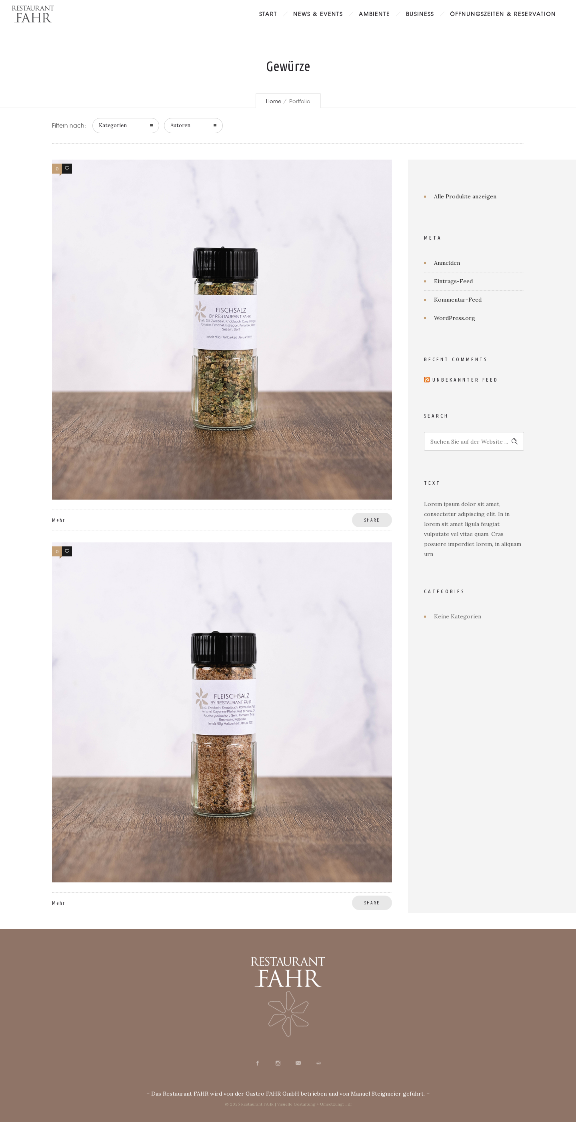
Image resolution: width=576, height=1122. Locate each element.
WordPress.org (454, 318)
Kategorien (113, 125)
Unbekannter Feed (465, 379)
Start (268, 14)
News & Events (318, 14)
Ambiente (374, 14)
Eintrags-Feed (453, 281)
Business (420, 14)
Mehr (58, 520)
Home (273, 101)
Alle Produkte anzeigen (465, 196)
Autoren (180, 125)
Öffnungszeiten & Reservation (503, 14)
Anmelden (447, 262)
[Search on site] (474, 441)
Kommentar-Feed (458, 299)
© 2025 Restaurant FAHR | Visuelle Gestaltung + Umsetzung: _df (288, 1104)
